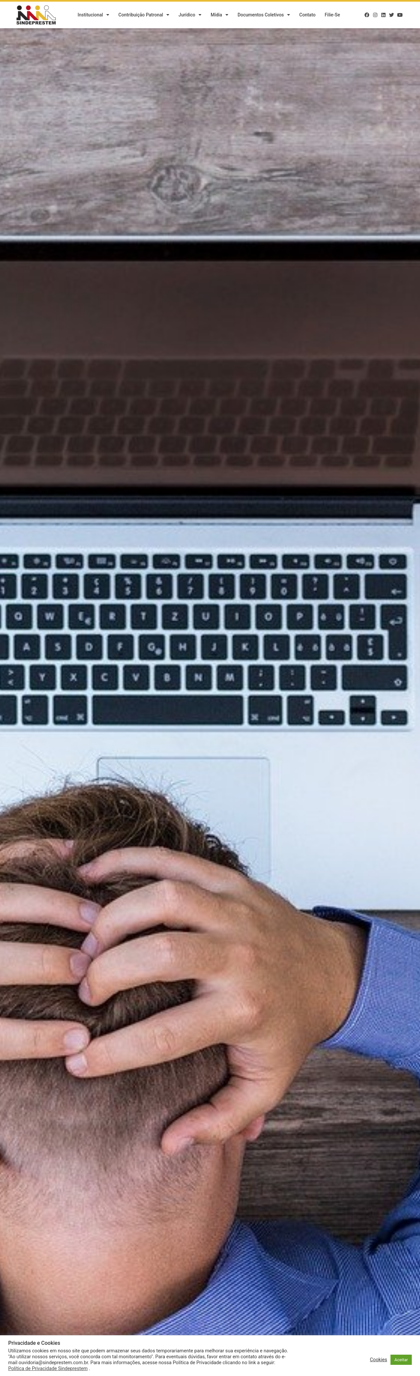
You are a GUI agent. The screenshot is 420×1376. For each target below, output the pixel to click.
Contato (307, 14)
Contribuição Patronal (143, 14)
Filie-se (332, 14)
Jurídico (189, 14)
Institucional (93, 14)
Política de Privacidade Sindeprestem (48, 1368)
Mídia (219, 14)
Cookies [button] (378, 1360)
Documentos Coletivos (264, 14)
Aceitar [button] (401, 1359)
